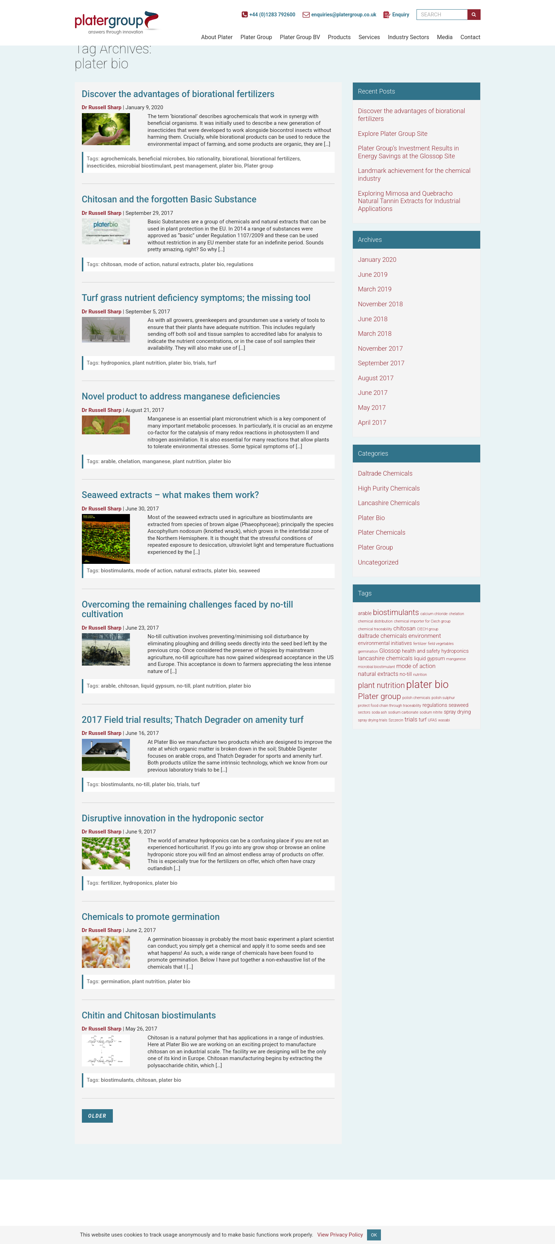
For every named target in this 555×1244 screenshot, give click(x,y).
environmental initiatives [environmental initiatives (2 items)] (385, 643)
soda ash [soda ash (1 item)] (379, 712)
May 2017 (372, 407)
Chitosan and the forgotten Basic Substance (169, 199)
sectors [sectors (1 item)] (364, 712)
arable (108, 461)
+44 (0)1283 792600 (268, 14)
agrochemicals (118, 158)
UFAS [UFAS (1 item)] (432, 720)
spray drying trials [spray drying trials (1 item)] (372, 720)
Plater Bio (371, 518)
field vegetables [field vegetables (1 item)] (441, 643)
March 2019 (375, 289)
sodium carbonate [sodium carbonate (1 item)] (403, 712)
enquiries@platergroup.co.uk (340, 14)
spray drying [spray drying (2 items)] (457, 712)
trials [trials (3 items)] (411, 719)
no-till (183, 686)
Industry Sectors (408, 37)
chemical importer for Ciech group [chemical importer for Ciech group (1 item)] (422, 621)
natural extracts (180, 264)
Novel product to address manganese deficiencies (181, 396)
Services (369, 37)
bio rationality (204, 158)
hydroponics (115, 363)
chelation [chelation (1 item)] (456, 614)
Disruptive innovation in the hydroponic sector (173, 818)
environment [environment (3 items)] (424, 635)
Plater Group (256, 37)
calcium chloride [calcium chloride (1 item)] (433, 614)
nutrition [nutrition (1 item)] (420, 674)
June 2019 (373, 274)
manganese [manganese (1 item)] (456, 659)
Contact (471, 37)
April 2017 (372, 422)
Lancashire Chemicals (389, 503)
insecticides (101, 166)
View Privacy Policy (340, 1234)
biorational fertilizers (275, 158)
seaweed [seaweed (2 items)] (458, 705)
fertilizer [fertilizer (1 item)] (420, 643)
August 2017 (376, 378)
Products (339, 37)
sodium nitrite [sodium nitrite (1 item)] (431, 712)
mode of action (141, 264)
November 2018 (380, 304)
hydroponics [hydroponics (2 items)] (455, 651)
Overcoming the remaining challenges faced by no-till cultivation (187, 609)
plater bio (230, 166)
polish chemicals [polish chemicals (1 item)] (416, 697)
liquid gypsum (157, 686)
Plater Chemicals (381, 532)
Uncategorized (378, 562)
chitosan (111, 264)
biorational (235, 158)
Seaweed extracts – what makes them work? (170, 495)
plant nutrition (149, 363)
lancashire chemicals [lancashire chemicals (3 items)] (385, 658)
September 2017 (381, 363)
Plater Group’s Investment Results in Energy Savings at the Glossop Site (408, 152)
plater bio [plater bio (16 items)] (427, 684)
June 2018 (373, 319)
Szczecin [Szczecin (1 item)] (396, 720)
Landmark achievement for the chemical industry (414, 174)
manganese (156, 461)
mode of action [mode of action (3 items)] (415, 666)
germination (115, 981)
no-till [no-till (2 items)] (406, 674)
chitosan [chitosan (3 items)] (404, 628)
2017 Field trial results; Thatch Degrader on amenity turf (193, 720)
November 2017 (380, 348)
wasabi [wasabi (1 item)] (444, 720)
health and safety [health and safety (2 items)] (421, 651)
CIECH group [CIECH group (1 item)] (427, 629)
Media (445, 37)
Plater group (258, 166)
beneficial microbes (161, 158)
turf (212, 363)
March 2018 (375, 333)
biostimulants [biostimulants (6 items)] (396, 612)
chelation (129, 461)
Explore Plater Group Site (393, 133)
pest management (195, 166)
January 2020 (377, 259)
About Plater (216, 37)
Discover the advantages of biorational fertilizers (178, 94)
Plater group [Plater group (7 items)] (379, 696)
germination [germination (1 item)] (368, 651)
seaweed (249, 570)
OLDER (97, 1116)
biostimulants (117, 570)
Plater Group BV (300, 37)
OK (374, 1235)
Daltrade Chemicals (385, 473)
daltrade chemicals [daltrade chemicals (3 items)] (382, 635)
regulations (239, 264)
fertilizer (111, 883)
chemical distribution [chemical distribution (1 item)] (375, 621)
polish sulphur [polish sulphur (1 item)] (443, 697)
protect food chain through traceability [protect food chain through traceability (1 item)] (389, 705)
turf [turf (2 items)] (422, 719)
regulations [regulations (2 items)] (435, 705)
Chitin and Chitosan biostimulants (149, 1015)
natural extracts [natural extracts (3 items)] (378, 674)
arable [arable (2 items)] (365, 613)
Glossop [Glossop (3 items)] (389, 650)
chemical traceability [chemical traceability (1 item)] (375, 629)
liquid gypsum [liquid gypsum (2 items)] (429, 658)
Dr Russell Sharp (102, 107)
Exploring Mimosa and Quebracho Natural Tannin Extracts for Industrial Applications (409, 201)
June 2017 (373, 392)
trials (199, 363)
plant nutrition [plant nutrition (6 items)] (381, 685)
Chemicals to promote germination (151, 917)
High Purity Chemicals (389, 488)
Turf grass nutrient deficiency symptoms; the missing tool (196, 298)
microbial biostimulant (144, 166)
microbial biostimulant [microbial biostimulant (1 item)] (376, 667)
